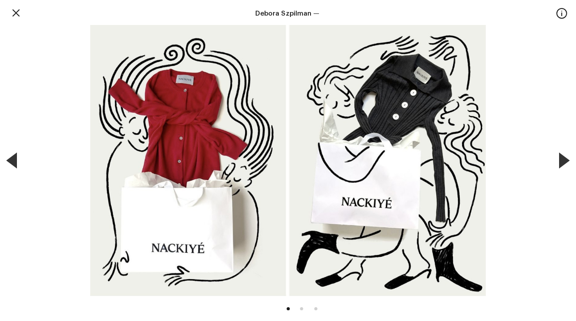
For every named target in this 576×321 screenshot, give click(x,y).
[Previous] (11, 160)
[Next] (564, 160)
